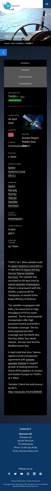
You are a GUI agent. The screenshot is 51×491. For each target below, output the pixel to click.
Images (25, 70)
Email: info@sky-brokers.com (25, 451)
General (25, 63)
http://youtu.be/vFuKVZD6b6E (25, 391)
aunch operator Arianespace (24, 284)
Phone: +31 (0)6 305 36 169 (25, 447)
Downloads (25, 77)
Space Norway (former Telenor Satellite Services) (24, 273)
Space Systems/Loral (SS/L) (16, 171)
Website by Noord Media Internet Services (30, 485)
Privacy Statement (18, 481)
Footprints (25, 84)
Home (6, 43)
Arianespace (15, 218)
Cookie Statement (33, 481)
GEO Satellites (17, 43)
